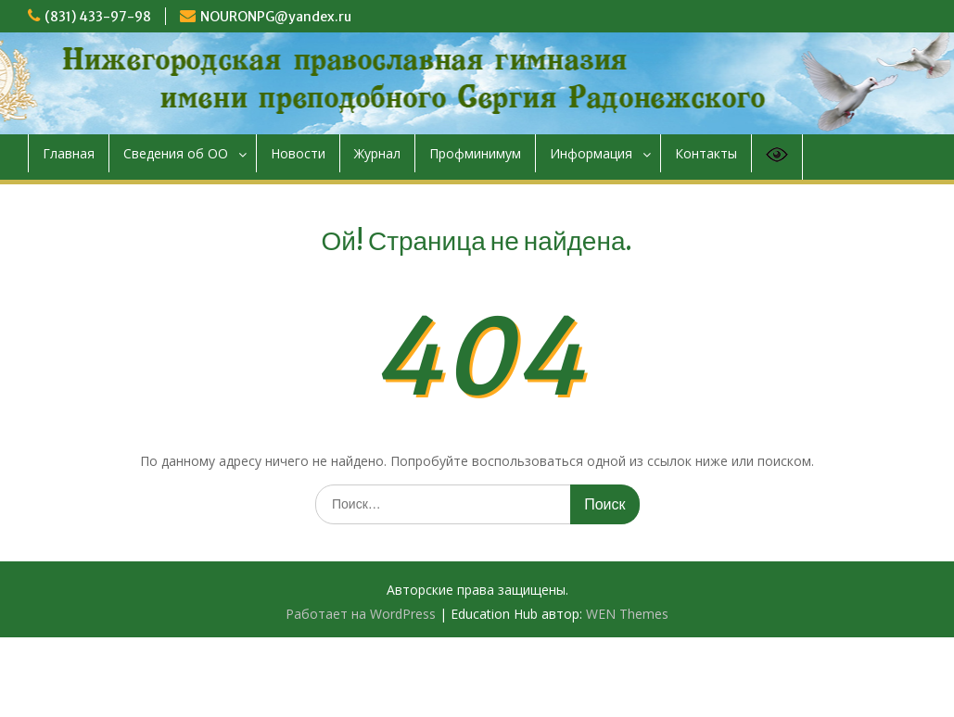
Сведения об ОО (175, 153)
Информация (591, 153)
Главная (69, 153)
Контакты (706, 153)
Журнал (377, 153)
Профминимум (475, 153)
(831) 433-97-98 (98, 16)
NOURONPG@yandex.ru (275, 16)
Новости (298, 153)
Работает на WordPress (361, 614)
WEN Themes (627, 614)
